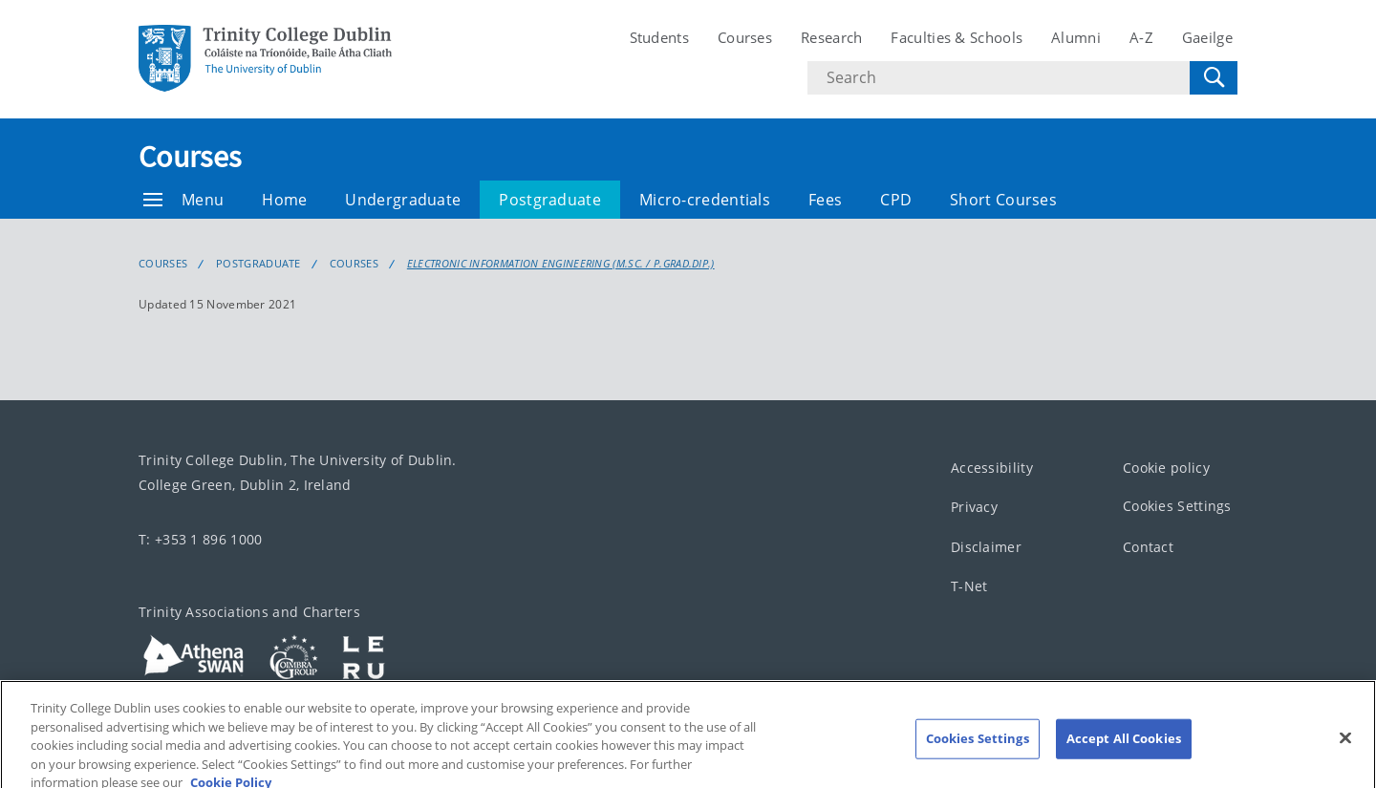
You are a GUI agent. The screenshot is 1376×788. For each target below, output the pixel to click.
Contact (1148, 547)
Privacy (974, 507)
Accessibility (992, 467)
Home (284, 199)
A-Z (1141, 37)
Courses (745, 37)
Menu (183, 199)
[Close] (1345, 747)
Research (831, 37)
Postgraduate (550, 199)
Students (659, 37)
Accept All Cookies (1123, 747)
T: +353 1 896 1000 (200, 539)
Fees (825, 199)
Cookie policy (1166, 467)
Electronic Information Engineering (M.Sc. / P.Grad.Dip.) (561, 263)
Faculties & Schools (956, 37)
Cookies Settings (1177, 506)
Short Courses (1003, 199)
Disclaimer (986, 547)
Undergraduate (403, 199)
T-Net (969, 586)
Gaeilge (1207, 37)
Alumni (1076, 37)
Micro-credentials (704, 199)
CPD (896, 199)
